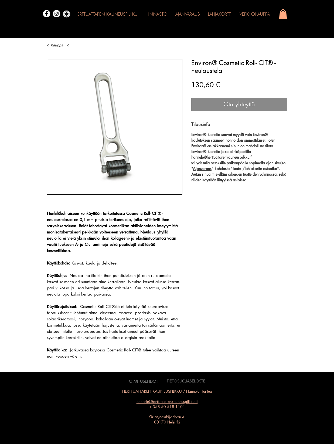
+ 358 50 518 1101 (167, 406)
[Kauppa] (57, 45)
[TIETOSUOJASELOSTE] (186, 381)
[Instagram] (56, 13)
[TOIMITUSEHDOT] (142, 381)
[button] (283, 14)
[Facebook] (46, 13)
